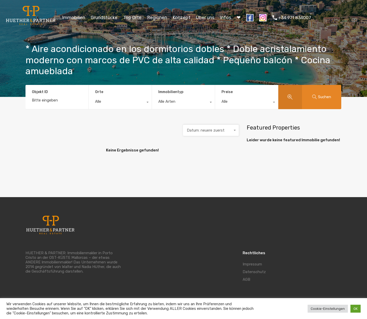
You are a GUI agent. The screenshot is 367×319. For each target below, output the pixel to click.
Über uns (205, 17)
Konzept (181, 17)
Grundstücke (104, 17)
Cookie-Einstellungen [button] (328, 309)
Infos (225, 17)
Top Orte (132, 17)
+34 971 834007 (294, 17)
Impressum (252, 264)
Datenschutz (254, 272)
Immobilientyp (171, 92)
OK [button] (355, 309)
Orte (99, 92)
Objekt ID (40, 92)
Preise (227, 92)
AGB (246, 279)
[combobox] (120, 103)
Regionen (157, 17)
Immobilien (73, 17)
